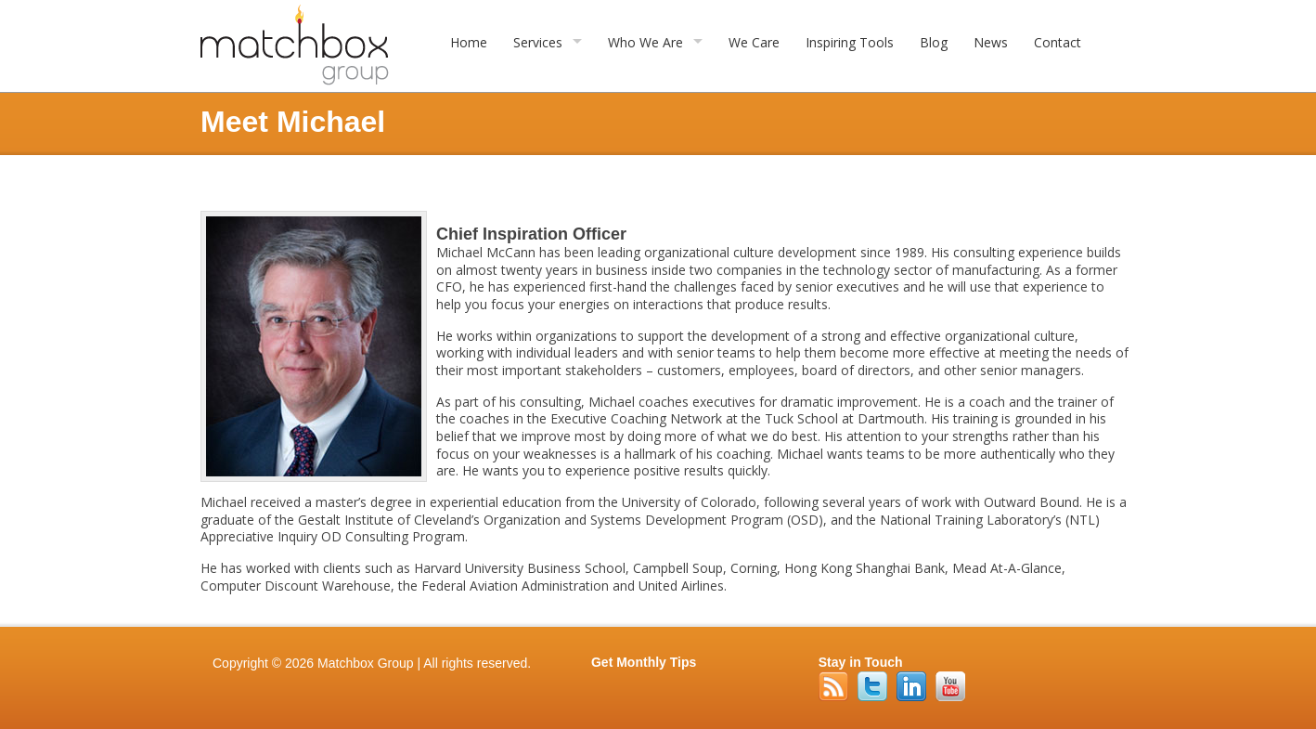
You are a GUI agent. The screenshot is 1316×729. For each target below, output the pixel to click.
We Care (754, 42)
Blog (934, 42)
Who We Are (645, 42)
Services (537, 42)
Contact (1057, 42)
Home (468, 42)
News (991, 42)
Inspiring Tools (850, 42)
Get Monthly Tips (643, 662)
